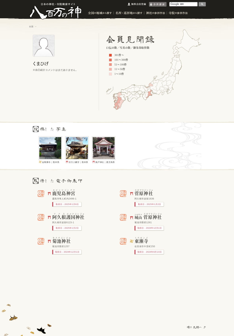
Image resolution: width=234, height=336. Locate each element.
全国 (31, 26)
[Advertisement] (77, 292)
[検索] (183, 4)
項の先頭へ (194, 327)
